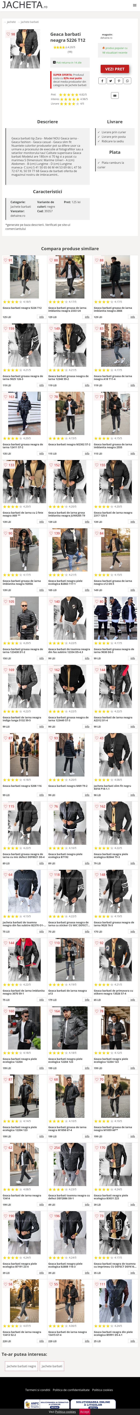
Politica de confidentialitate (71, 1390)
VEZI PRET (115, 69)
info (41, 316)
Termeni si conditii (37, 1390)
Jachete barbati (30, 22)
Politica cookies (102, 1390)
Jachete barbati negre (21, 1366)
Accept (84, 1412)
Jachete (11, 22)
